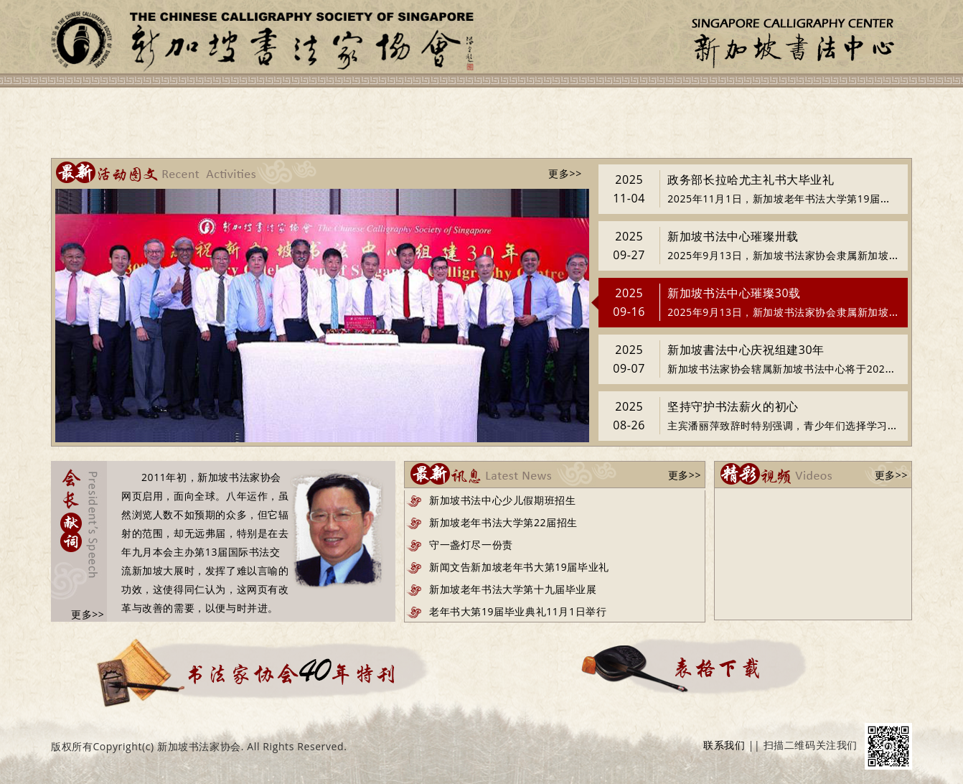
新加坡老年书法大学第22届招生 (503, 522)
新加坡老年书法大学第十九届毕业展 (513, 589)
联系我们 (724, 745)
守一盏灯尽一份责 (471, 544)
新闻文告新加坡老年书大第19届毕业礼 (519, 567)
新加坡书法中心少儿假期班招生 (502, 500)
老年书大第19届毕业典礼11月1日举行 (517, 611)
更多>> (564, 173)
